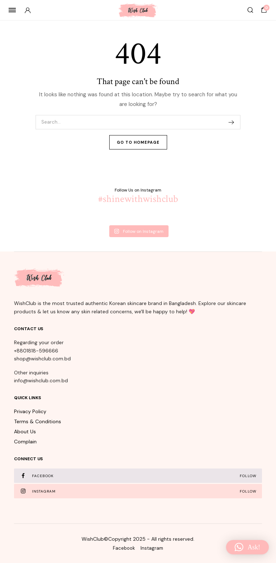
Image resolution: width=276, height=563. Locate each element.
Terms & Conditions (37, 421)
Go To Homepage (138, 142)
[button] (247, 547)
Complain (25, 441)
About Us (25, 431)
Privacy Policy (30, 411)
